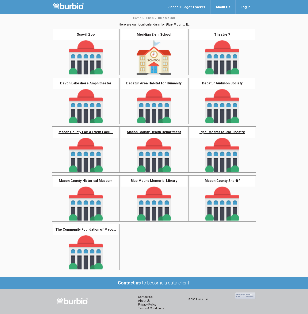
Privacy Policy (147, 304)
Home (137, 18)
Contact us (130, 283)
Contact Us (145, 297)
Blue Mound (166, 18)
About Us (144, 300)
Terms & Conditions (151, 308)
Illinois (150, 18)
